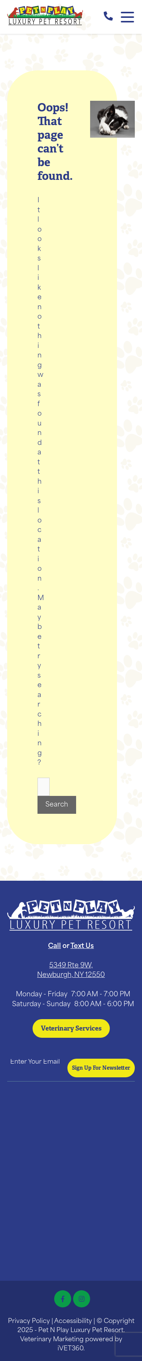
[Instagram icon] (81, 1298)
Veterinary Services (71, 1028)
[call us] (108, 17)
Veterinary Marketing (52, 1340)
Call (54, 946)
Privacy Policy (29, 1321)
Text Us (82, 946)
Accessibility (73, 1321)
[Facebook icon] (62, 1298)
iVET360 (70, 1349)
